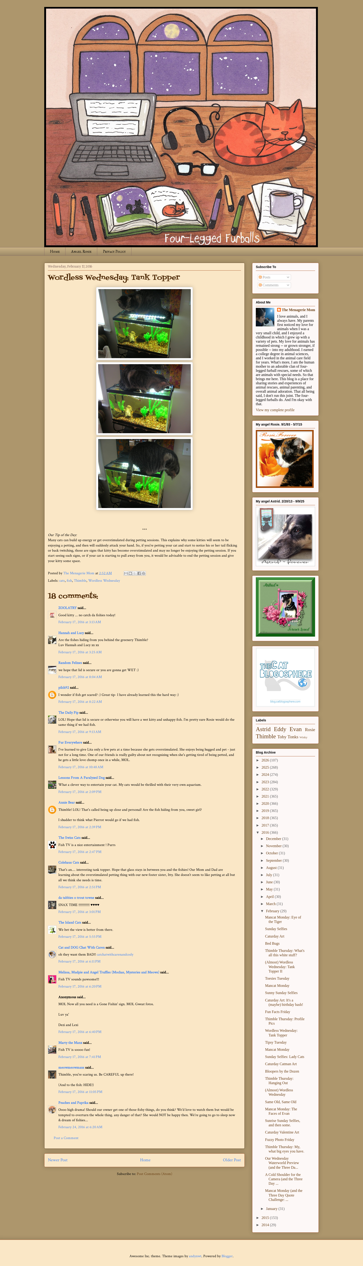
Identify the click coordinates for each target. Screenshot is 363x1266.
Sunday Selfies (276, 929)
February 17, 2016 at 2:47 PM (79, 851)
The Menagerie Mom (298, 310)
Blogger (227, 1256)
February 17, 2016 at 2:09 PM (79, 791)
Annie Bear (66, 802)
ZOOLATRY (67, 608)
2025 (266, 767)
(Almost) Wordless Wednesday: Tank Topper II (280, 966)
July (269, 875)
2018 (266, 818)
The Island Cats (69, 922)
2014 (266, 1225)
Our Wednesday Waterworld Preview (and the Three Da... (282, 1162)
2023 (266, 782)
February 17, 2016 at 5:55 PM (79, 936)
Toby (281, 736)
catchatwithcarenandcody (115, 954)
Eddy (280, 729)
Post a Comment (66, 1138)
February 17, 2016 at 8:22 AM (80, 701)
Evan (296, 729)
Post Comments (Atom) (154, 1173)
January (272, 1209)
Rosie (310, 729)
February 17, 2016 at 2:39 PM (79, 827)
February (273, 911)
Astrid (263, 729)
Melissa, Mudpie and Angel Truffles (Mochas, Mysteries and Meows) (108, 972)
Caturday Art (274, 936)
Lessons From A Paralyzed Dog (81, 777)
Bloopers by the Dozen (282, 1071)
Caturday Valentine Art (282, 1132)
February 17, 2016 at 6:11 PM (79, 961)
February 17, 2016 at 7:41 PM (79, 1056)
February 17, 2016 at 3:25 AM (80, 652)
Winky (303, 737)
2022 (266, 789)
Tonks (293, 736)
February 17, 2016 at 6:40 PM (79, 1031)
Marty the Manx (70, 1042)
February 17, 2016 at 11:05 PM (80, 1091)
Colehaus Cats (68, 862)
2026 (266, 760)
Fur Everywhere (70, 742)
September (274, 860)
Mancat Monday (277, 986)
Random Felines (70, 662)
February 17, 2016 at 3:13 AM (79, 622)
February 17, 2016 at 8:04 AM (80, 677)
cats (62, 580)
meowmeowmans (71, 1067)
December (274, 839)
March (271, 904)
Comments (269, 285)
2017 (266, 825)
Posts (264, 277)
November (274, 846)
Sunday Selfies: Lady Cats (284, 1057)
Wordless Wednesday (104, 580)
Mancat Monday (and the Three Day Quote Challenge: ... (283, 1195)
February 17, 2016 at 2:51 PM (79, 887)
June (270, 882)
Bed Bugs (272, 943)
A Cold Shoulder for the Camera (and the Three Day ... (284, 1179)
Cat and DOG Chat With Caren (81, 947)
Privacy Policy (114, 251)
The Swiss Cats (69, 837)
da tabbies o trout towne (76, 897)
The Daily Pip (68, 712)
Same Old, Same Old (280, 1102)
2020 (266, 803)
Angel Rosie (81, 251)
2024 (266, 775)
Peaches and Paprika (73, 1102)
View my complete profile (275, 410)
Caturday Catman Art (281, 1064)
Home (55, 251)
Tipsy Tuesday (276, 1042)
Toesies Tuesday (277, 978)
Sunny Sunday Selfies (281, 993)
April (270, 897)
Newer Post (58, 1160)
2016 (266, 832)
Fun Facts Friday (277, 1012)
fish (69, 580)
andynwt (195, 1256)
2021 (266, 796)
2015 (266, 1218)
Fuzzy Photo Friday (279, 1140)
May (270, 889)
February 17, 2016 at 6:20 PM (79, 986)
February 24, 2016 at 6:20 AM (80, 1127)
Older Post (232, 1160)
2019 (266, 811)
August (272, 868)
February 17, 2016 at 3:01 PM (79, 911)
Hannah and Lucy (71, 633)
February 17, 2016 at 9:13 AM (79, 731)
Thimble (80, 580)
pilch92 (63, 687)
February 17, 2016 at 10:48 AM (80, 767)
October (272, 853)
